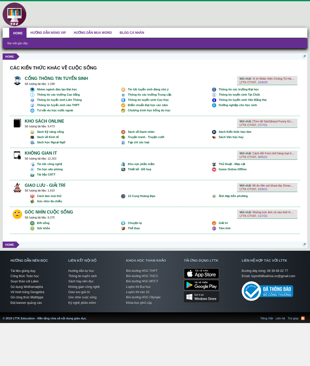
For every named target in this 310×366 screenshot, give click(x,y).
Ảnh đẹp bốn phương (233, 196)
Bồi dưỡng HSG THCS (142, 276)
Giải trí (223, 223)
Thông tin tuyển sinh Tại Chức (239, 94)
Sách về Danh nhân (141, 131)
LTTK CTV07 (248, 82)
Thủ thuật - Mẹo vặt (232, 164)
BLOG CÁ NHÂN (132, 33)
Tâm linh (225, 228)
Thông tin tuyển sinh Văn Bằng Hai (243, 99)
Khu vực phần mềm (141, 164)
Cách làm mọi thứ (49, 196)
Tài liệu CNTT (46, 174)
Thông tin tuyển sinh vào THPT (58, 105)
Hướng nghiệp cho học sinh (238, 105)
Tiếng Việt (266, 318)
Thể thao (134, 228)
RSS (303, 318)
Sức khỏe (43, 228)
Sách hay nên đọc (81, 281)
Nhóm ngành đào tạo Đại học (57, 89)
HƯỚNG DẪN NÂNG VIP (48, 33)
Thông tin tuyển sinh (82, 276)
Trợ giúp (293, 318)
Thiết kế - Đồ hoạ (139, 169)
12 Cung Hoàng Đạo (141, 196)
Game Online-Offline (233, 169)
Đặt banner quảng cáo (26, 303)
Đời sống (43, 223)
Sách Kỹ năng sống (50, 131)
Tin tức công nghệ (49, 164)
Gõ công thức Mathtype (27, 297)
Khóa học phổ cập (139, 303)
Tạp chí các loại (138, 142)
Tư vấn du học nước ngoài (55, 110)
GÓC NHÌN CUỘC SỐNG (49, 212)
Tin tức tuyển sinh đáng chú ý (148, 89)
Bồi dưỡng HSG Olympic (143, 297)
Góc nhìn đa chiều (49, 201)
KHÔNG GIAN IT (41, 153)
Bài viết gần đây (17, 43)
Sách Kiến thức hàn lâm (235, 131)
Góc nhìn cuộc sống (82, 297)
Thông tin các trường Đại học (239, 89)
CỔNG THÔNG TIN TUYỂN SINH (56, 78)
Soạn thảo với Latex (25, 281)
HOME (18, 33)
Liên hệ (280, 318)
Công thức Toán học (25, 276)
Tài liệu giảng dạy (23, 271)
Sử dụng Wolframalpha (27, 287)
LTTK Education (88, 315)
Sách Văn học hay (231, 137)
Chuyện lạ (135, 223)
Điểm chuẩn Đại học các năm (148, 105)
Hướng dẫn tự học (81, 271)
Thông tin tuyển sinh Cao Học (148, 99)
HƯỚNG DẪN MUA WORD (93, 33)
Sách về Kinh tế (48, 137)
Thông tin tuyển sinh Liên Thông (59, 99)
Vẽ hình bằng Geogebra (27, 292)
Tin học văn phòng (50, 169)
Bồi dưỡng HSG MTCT (142, 281)
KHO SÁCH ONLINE (44, 121)
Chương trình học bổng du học (149, 110)
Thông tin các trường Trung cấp (149, 94)
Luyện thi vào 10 (137, 292)
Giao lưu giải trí (79, 292)
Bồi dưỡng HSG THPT (142, 271)
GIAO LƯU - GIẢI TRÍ (45, 185)
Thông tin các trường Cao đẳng (58, 94)
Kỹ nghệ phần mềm (82, 303)
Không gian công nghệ (84, 287)
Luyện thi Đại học (138, 287)
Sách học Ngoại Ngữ (51, 142)
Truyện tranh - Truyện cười (146, 137)
